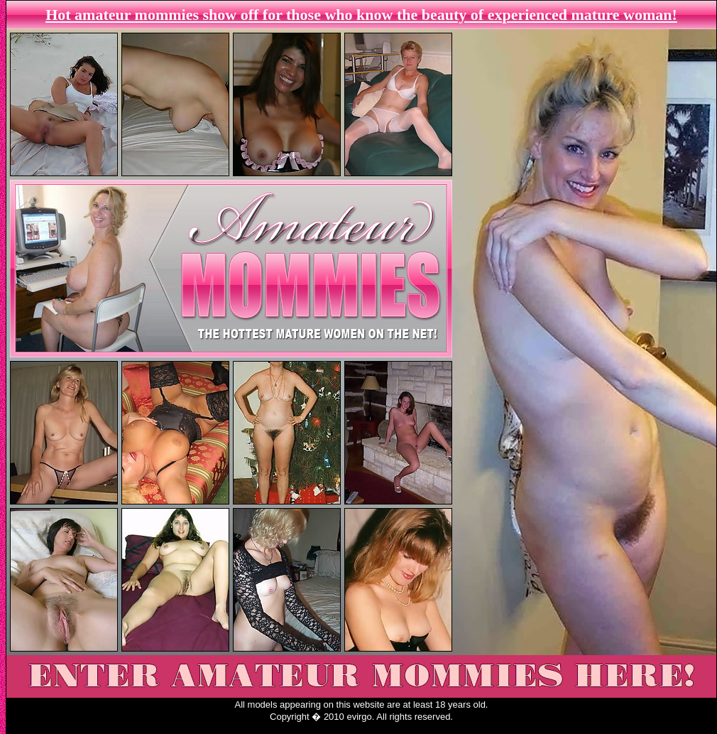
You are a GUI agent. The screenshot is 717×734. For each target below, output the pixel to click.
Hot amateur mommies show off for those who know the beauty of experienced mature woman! (361, 14)
